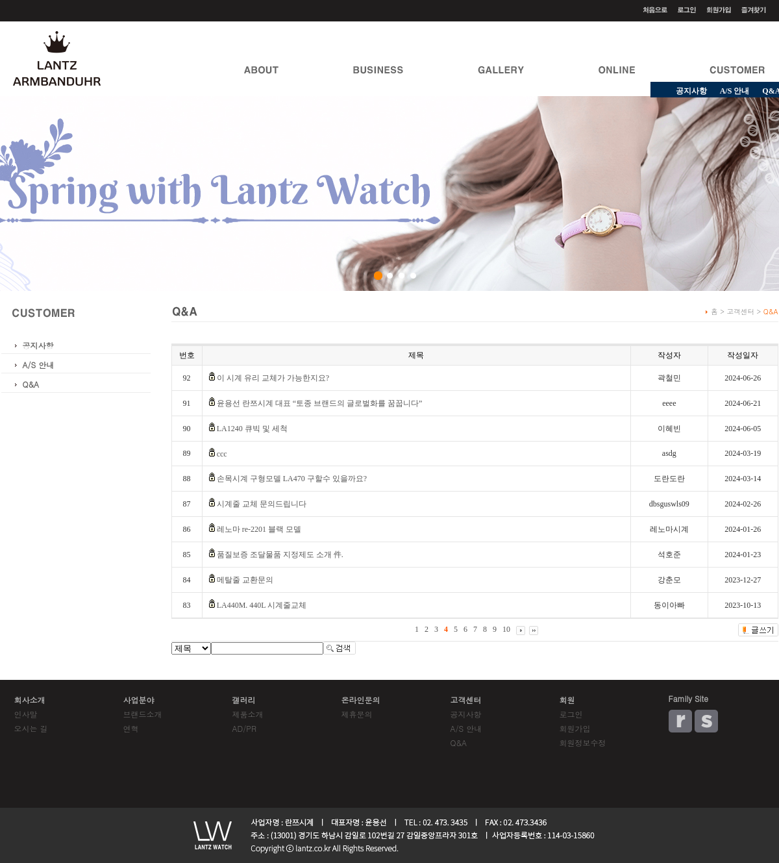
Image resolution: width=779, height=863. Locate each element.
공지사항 (691, 90)
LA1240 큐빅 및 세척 (252, 428)
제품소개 (248, 713)
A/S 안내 (735, 90)
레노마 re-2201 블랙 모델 (259, 529)
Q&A (31, 384)
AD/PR (244, 728)
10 (506, 629)
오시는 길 (31, 728)
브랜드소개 (142, 713)
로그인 (571, 713)
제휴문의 (357, 713)
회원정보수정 (583, 742)
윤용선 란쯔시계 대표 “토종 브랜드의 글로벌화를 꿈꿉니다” (320, 403)
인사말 (26, 713)
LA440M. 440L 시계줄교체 (262, 605)
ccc (222, 453)
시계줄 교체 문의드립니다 (261, 503)
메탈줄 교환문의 (245, 579)
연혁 (131, 728)
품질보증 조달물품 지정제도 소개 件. (280, 554)
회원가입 (575, 728)
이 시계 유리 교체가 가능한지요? (273, 377)
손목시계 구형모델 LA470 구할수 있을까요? (292, 478)
